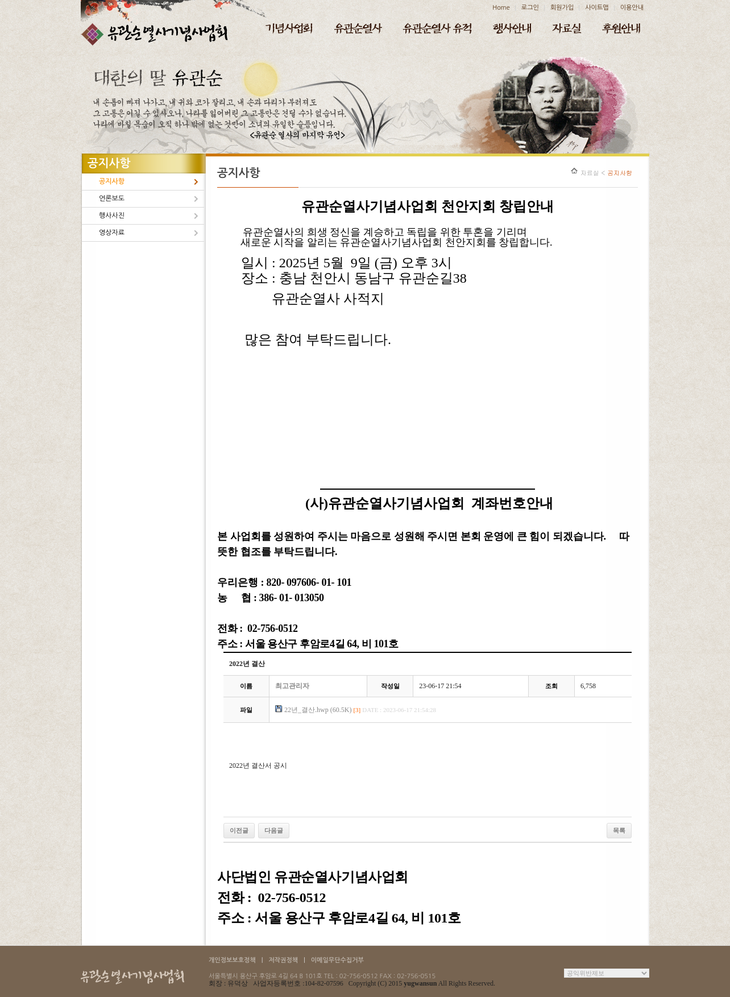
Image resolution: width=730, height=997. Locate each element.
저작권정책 (283, 960)
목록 (619, 830)
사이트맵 (596, 8)
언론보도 (112, 198)
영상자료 (112, 232)
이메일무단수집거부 (337, 960)
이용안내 (632, 8)
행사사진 (112, 215)
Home (501, 8)
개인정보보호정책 (232, 960)
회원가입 (562, 8)
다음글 (273, 830)
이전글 (239, 830)
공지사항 (112, 181)
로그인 (530, 8)
